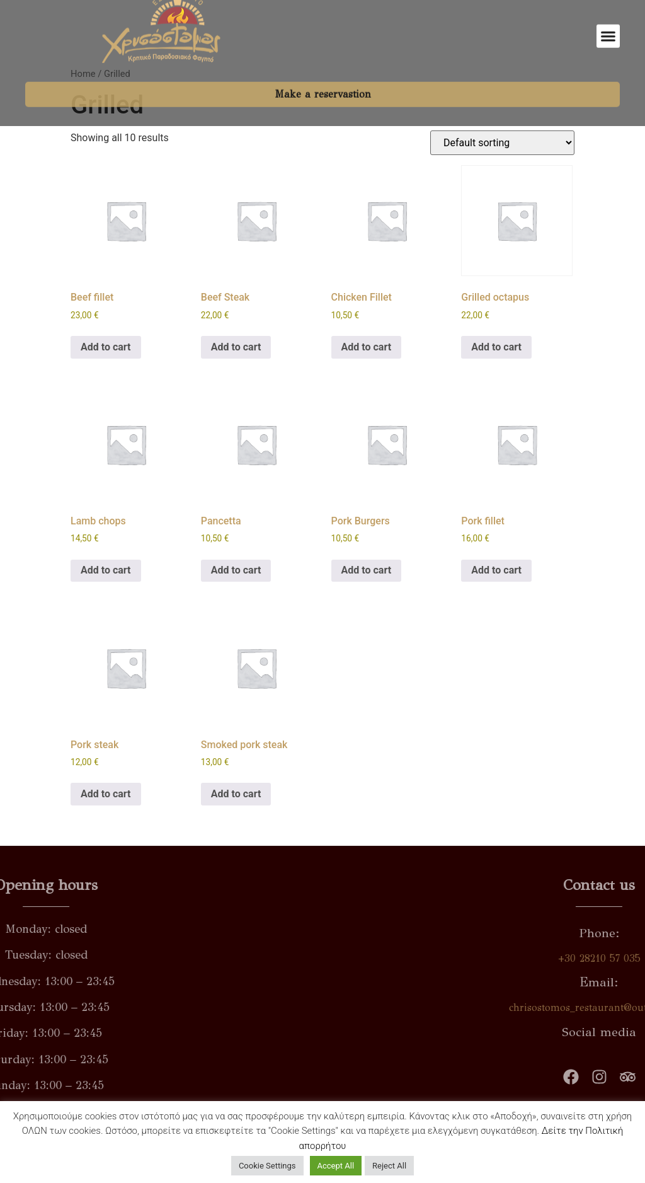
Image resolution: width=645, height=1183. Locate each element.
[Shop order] (502, 142)
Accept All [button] (336, 1165)
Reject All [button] (389, 1165)
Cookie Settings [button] (267, 1165)
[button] (608, 22)
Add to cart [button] (106, 347)
